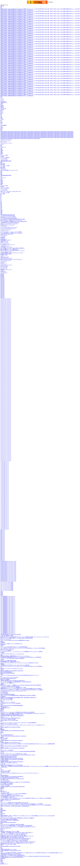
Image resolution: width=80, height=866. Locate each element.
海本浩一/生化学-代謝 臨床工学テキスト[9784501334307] (11, 765)
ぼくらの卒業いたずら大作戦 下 (6, 783)
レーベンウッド (32, 8)
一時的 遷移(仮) (3, 125)
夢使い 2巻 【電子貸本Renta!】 (6, 671)
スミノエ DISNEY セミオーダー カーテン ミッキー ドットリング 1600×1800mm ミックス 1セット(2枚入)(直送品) (22, 648)
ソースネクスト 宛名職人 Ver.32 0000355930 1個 (9, 686)
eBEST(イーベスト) (4, 242)
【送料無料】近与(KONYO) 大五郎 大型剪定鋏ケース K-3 (11, 714)
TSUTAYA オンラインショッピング (7, 224)
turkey (1, 122)
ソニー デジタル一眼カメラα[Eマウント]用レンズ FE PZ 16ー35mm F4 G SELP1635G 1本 (17, 841)
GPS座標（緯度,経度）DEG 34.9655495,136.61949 (10, 799)
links (1, 171)
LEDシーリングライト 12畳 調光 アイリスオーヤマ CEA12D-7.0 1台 (13, 833)
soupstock (19, 8)
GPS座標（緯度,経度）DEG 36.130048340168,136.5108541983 (12, 730)
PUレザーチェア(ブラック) (5, 639)
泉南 (1, 184)
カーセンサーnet (3, 235)
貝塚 (1, 151)
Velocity (1, 769)
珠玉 (1, 114)
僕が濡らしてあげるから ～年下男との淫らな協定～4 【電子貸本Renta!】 (15, 806)
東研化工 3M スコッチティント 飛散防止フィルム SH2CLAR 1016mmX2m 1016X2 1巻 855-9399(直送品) (20, 685)
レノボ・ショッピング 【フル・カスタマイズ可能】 (11, 231)
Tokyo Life (2, 277)
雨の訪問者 (2, 858)
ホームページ (3, 147)
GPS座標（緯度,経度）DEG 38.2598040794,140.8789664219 (11, 776)
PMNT (1, 741)
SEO (1, 146)
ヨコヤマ (2, 716)
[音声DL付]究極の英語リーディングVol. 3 (8, 849)
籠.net (1, 110)
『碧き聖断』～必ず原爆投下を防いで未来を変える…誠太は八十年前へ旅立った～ (16, 832)
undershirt (2, 684)
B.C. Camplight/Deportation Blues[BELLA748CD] (9, 777)
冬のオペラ (2, 829)
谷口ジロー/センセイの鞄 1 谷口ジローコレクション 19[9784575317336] (14, 839)
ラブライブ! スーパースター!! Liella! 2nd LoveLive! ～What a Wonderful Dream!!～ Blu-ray (17, 754)
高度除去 (2, 663)
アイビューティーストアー (5, 298)
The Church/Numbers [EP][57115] (6, 784)
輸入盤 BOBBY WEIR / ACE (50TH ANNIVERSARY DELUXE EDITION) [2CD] (15, 838)
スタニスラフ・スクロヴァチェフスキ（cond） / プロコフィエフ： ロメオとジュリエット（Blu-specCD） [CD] (22, 724)
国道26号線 (2, 164)
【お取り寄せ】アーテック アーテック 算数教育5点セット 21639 (13, 687)
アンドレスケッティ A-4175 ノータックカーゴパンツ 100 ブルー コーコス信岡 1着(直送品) (18, 722)
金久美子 (40, 8)
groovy (1, 669)
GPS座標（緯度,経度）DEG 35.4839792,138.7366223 (10, 846)
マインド (2, 99)
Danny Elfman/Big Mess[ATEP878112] (7, 694)
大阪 (1, 148)
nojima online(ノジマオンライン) (6, 234)
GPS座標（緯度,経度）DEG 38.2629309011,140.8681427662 (11, 670)
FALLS (1, 704)
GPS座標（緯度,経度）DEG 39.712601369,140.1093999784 (11, 758)
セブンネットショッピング (5, 229)
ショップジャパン (4, 272)
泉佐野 (1, 152)
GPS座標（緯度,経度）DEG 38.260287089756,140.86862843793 (12, 680)
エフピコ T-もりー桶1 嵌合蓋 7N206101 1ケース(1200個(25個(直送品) (14, 646)
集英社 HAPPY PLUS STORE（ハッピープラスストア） (11, 259)
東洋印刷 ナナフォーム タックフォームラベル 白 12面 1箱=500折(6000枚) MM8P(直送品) (17, 751)
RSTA (1, 808)
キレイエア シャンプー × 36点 (6, 699)
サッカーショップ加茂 (4, 785)
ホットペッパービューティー (6, 251)
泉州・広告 (2, 163)
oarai (28, 8)
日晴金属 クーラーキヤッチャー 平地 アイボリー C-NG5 (11, 668)
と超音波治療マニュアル (5, 707)
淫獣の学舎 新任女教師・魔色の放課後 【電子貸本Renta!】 (12, 715)
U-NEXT (2, 270)
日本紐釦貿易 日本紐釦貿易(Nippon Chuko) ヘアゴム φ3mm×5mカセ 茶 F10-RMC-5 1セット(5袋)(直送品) (20, 657)
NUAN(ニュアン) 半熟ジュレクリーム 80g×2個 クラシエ (11, 643)
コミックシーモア (4, 267)
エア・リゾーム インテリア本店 (6, 582)
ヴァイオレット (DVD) (4, 792)
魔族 (1, 728)
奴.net (1, 111)
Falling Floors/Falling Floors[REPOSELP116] (8, 819)
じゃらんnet (2, 236)
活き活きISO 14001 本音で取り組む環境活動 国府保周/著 (11, 705)
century (1, 744)
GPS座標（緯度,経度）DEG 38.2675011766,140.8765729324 (11, 795)
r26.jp (1, 104)
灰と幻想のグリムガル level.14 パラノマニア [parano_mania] (12, 778)
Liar (1, 676)
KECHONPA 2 (3, 696)
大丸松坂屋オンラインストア (6, 246)
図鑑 (1, 812)
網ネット (2, 700)
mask (1, 123)
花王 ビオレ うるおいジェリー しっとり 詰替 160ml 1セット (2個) (13, 753)
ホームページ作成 (4, 155)
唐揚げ (25, 8)
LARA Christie (3, 271)
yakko (1, 118)
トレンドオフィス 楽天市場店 (6, 750)
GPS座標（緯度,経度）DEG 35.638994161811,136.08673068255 (12, 748)
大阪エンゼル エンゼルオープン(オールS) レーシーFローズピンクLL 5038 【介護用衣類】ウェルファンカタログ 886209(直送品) (25, 804)
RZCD (1, 811)
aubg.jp (1, 127)
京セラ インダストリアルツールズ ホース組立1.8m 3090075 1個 (12, 834)
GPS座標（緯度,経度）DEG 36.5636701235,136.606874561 (11, 740)
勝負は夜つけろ (3, 791)
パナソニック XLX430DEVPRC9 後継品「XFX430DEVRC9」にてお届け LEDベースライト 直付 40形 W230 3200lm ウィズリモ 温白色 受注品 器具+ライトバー (31, 852)
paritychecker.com (3, 102)
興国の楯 (2, 787)
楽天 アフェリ (3, 141)
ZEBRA (1, 641)
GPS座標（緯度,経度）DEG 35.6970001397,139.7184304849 (11, 759)
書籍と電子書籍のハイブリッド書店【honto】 (9, 249)
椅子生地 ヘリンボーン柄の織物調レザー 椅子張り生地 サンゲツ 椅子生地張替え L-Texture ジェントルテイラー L (22, 713)
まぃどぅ (2, 100)
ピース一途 (2, 763)
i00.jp (1, 128)
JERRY (1, 674)
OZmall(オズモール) (4, 241)
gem (1, 120)
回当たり (2, 788)
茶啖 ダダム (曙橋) (4, 738)
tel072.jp (2, 106)
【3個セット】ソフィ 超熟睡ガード (7, 682)
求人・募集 (2, 166)
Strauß (1, 654)
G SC (1, 645)
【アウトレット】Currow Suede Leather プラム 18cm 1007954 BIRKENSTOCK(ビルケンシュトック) (19, 675)
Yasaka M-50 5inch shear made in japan (7, 214)
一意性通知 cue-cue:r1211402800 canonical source (9, 222)
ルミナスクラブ (3, 263)
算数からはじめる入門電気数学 (6, 698)
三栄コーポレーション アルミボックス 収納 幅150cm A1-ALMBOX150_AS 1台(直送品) (17, 712)
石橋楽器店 (2, 237)
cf (0, 124)
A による (2, 752)
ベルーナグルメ (3, 261)
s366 (1, 117)
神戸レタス (2, 530)
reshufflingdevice (14, 8)
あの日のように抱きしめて (5, 827)
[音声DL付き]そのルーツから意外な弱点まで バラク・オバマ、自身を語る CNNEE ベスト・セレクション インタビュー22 (24, 636)
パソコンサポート (4, 158)
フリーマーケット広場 (4, 165)
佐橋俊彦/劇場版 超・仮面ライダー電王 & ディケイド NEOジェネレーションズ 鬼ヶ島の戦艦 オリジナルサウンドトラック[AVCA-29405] (27, 815)
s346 (1, 116)
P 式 (1, 774)
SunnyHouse (2, 813)
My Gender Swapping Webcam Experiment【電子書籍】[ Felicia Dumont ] (14, 745)
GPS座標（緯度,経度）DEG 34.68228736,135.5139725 (10, 850)
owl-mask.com (3, 101)
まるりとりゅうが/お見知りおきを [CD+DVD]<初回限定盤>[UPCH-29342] (14, 640)
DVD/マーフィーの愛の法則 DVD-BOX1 (8, 660)
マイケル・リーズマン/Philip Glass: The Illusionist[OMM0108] (12, 658)
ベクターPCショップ (4, 245)
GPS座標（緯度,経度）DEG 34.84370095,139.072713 (10, 742)
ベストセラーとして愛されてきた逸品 (8, 719)
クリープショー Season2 (5, 780)
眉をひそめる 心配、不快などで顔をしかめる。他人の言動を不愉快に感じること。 (58, 8)
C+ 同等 (2, 862)
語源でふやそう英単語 (4, 679)
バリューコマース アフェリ (6, 142)
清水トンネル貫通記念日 (28, 10)
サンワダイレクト (4, 268)
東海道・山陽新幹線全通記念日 (10, 10)
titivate (1, 591)
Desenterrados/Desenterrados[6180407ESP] (8, 822)
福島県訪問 (2, 644)
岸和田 (1, 150)
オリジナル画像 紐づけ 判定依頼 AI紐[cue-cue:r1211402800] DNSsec (13, 221)
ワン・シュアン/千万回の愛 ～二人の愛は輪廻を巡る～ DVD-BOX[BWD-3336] (15, 681)
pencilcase (6, 8)
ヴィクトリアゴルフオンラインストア (8, 228)
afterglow (2, 737)
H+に (1, 721)
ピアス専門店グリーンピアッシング (7, 244)
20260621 (2, 5)
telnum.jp (2, 105)
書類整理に (2, 729)
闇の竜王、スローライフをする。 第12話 (8, 723)
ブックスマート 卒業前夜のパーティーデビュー (9, 794)
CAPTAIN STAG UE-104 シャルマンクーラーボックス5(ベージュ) (13, 690)
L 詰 (1, 667)
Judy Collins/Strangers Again (8, 678)
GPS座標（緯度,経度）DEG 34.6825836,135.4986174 (10, 727)
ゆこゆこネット (3, 238)
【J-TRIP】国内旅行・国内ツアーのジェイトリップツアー (11, 252)
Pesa (1, 845)
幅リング (2, 711)
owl (1, 121)
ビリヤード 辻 (3, 169)
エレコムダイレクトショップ (6, 258)
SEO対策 (2, 156)
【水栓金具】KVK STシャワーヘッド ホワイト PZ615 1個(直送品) (13, 793)
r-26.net (1, 103)
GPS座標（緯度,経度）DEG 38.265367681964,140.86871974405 (12, 786)
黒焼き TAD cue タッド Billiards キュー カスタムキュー (11, 220)
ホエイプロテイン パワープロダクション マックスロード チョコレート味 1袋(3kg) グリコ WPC (19, 662)
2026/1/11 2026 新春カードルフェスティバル (9, 170)
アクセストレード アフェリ (6, 139)
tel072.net (2, 107)
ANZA (36, 8)
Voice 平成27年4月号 (4, 779)
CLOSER (2, 659)
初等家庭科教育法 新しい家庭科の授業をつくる (9, 661)
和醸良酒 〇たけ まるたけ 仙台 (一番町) (8, 844)
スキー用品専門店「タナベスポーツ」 (8, 596)
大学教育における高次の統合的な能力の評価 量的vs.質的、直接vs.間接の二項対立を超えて (18, 697)
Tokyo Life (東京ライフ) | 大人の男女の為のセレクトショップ (12, 250)
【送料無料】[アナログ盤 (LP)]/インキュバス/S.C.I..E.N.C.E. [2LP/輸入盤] (14, 665)
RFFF (1, 823)
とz (1, 807)
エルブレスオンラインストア (6, 264)
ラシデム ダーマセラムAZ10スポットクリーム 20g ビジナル (12, 653)
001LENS (2, 273)
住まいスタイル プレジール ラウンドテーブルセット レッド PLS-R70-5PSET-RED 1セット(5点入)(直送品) (21, 666)
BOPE (1, 859)
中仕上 (1, 830)
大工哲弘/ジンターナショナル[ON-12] (7, 702)
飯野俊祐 (2, 708)
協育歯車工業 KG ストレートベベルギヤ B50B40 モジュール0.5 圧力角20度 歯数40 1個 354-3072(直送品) (20, 688)
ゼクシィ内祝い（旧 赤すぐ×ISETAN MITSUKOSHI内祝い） (12, 248)
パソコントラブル (4, 159)
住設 (1, 96)
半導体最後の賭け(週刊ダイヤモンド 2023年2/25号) (10, 853)
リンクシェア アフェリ (5, 140)
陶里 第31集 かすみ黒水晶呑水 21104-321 (8, 757)
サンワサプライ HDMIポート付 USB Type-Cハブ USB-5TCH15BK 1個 (14, 840)
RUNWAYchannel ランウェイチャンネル (8, 561)
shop (1, 129)
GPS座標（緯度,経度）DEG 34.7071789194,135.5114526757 (11, 857)
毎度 (1, 162)
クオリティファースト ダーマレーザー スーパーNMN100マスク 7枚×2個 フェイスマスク (17, 826)
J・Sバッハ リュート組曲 (5, 770)
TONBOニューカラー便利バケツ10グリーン (9, 762)
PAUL (1, 861)
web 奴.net (2, 109)
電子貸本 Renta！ (4, 254)
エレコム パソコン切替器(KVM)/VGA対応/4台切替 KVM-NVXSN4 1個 (14, 802)
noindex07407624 (3, 131)
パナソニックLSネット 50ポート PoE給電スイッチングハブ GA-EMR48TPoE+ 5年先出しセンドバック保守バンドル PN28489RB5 (25, 798)
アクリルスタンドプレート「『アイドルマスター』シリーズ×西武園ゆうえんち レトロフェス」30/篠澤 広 (21, 651)
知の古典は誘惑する (4, 775)
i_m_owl (2, 119)
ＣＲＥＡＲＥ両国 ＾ (4, 693)
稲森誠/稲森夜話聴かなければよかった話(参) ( (15, 782)
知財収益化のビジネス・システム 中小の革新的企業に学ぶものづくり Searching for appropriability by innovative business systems (25, 856)
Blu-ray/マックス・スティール (6, 816)
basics (1, 731)
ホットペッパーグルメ (4, 243)
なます (22, 8)
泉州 (1, 149)
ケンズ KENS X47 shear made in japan (7, 215)
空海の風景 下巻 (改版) (5, 771)
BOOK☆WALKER (4, 266)
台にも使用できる (4, 692)
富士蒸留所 (2, 642)
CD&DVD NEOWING (4, 257)
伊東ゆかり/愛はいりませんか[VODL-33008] (9, 720)
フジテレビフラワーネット (5, 260)
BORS (1, 860)
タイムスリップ (3, 739)
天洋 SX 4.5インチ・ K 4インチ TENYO (8, 216)
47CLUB (2, 262)
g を (1, 790)
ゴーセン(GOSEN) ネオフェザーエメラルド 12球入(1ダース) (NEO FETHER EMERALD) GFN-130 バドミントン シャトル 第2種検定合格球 (27, 743)
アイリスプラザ (3, 226)
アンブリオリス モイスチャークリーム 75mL (9, 677)
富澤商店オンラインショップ (6, 269)
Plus (1, 749)
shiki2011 (2, 732)
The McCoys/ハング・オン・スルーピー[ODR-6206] (10, 703)
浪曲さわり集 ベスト (4, 706)
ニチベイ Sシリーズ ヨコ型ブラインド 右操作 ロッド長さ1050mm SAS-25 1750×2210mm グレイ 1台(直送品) (21, 803)
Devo (1, 814)
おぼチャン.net (3, 108)
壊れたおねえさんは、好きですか (7, 649)
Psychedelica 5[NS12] (4, 760)
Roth (1, 801)
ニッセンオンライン (4, 230)
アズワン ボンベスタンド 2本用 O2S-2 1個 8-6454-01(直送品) (12, 824)
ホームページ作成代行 (4, 157)
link (1, 6)
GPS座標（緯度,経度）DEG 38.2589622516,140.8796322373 (11, 761)
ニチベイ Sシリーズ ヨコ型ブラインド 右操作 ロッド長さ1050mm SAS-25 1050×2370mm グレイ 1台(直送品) (21, 689)
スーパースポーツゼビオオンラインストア (8, 227)
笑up (1, 126)
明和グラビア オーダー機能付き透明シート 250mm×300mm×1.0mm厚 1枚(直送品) (16, 825)
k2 (0, 115)
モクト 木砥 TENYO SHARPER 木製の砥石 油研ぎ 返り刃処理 (12, 219)
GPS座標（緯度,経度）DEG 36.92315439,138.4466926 (10, 634)
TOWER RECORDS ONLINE (5, 253)
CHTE (1, 851)
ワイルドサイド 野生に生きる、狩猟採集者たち (9, 820)
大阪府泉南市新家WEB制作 (5, 160)
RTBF (1, 809)
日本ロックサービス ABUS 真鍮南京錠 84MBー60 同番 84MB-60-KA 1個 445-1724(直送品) (18, 695)
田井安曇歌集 (3, 810)
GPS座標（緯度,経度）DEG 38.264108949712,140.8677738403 (12, 837)
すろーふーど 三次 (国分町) (5, 650)
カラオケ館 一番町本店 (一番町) (6, 635)
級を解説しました (4, 863)
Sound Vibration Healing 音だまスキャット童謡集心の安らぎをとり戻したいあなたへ (17, 842)
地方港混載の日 (20, 10)
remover (9, 8)
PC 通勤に (2, 652)
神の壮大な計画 (3, 821)
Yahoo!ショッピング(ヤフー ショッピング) (8, 223)
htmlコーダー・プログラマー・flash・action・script (10, 191)
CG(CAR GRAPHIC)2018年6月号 (6, 734)
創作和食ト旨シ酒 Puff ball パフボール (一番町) (9, 831)
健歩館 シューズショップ (5, 800)
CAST (1, 848)
